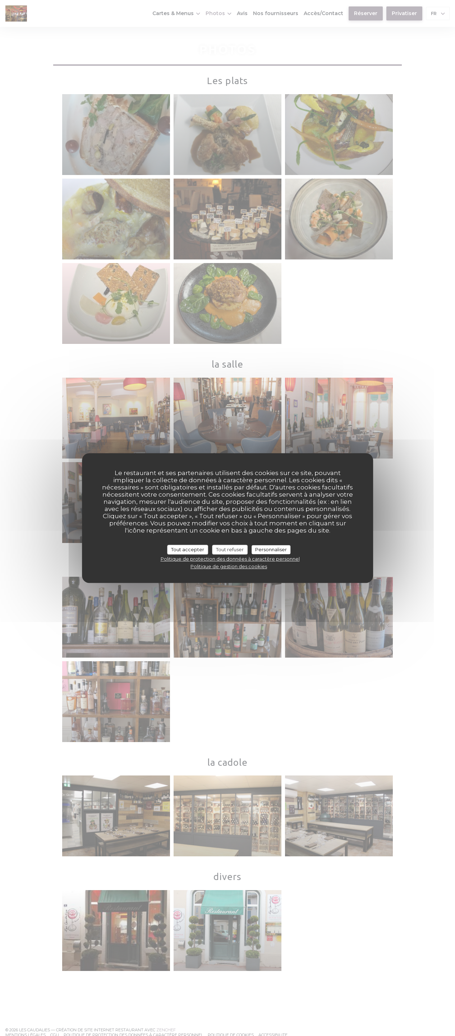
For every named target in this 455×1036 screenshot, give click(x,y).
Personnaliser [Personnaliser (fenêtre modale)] (271, 549)
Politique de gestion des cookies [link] (228, 566)
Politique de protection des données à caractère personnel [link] (230, 559)
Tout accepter (187, 549)
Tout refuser (230, 549)
